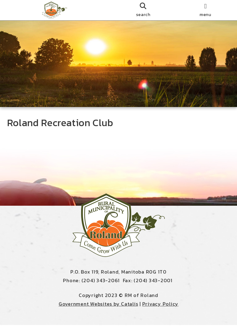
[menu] (205, 10)
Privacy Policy (160, 312)
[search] (143, 10)
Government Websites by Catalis (98, 312)
